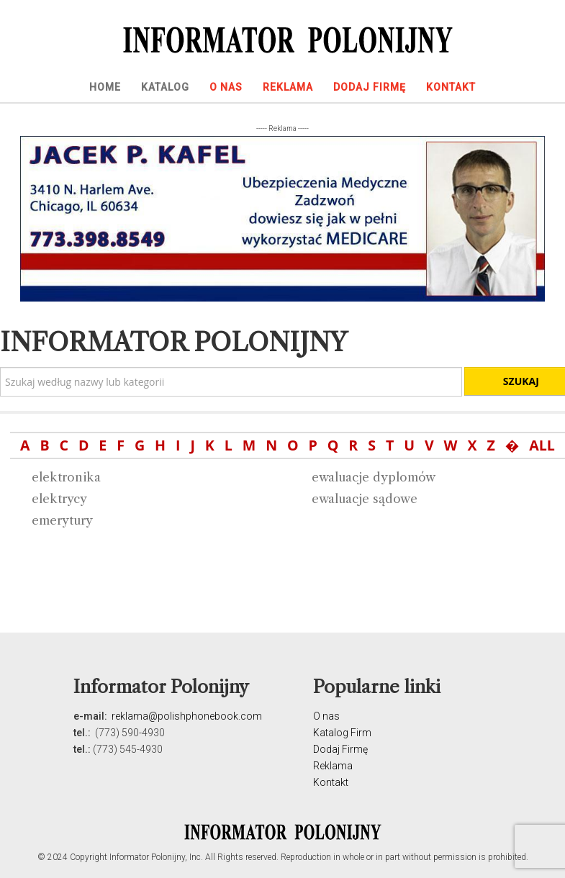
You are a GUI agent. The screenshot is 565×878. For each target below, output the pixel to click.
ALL (542, 445)
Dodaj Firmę (340, 749)
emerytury (62, 520)
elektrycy (59, 499)
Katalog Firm (342, 732)
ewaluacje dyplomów (373, 477)
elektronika (66, 477)
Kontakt (330, 782)
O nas (326, 716)
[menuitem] (105, 86)
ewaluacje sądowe (364, 499)
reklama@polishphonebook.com (187, 716)
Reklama (333, 765)
